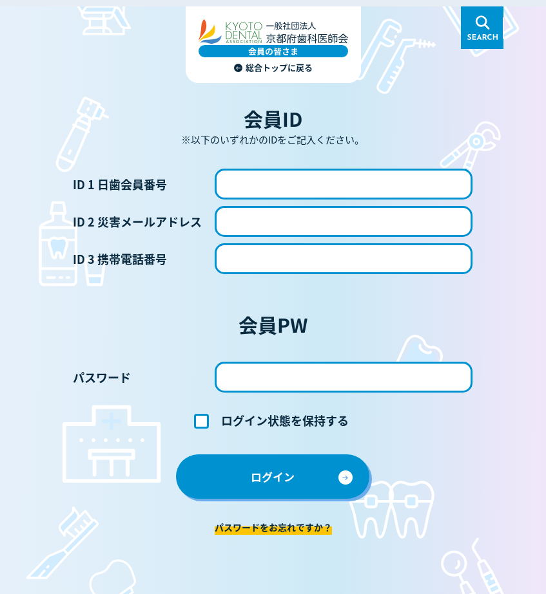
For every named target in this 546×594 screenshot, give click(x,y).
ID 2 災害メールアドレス (137, 221)
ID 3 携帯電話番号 (120, 258)
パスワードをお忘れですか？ (273, 527)
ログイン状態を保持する (285, 420)
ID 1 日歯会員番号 (120, 184)
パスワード (102, 377)
